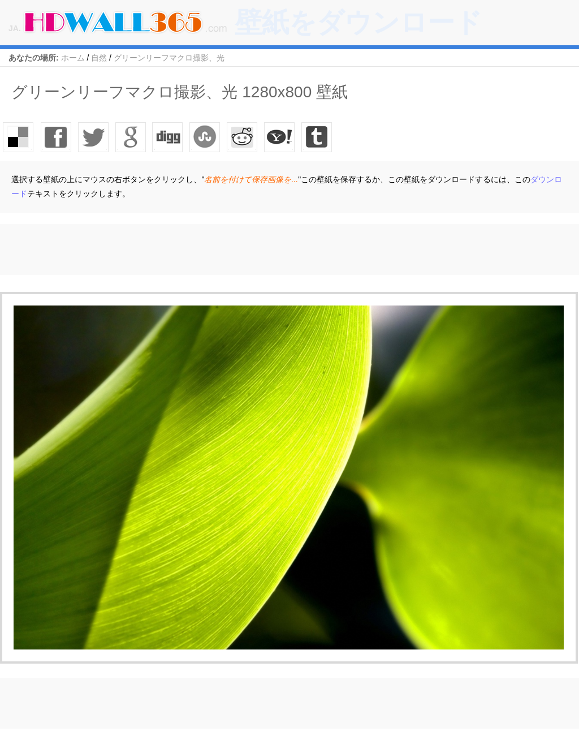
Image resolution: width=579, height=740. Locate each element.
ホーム (73, 57)
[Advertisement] (206, 249)
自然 (99, 57)
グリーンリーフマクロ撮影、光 (169, 57)
